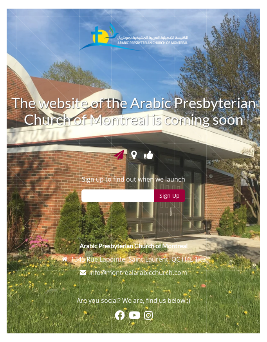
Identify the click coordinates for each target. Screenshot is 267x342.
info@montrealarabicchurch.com (138, 272)
